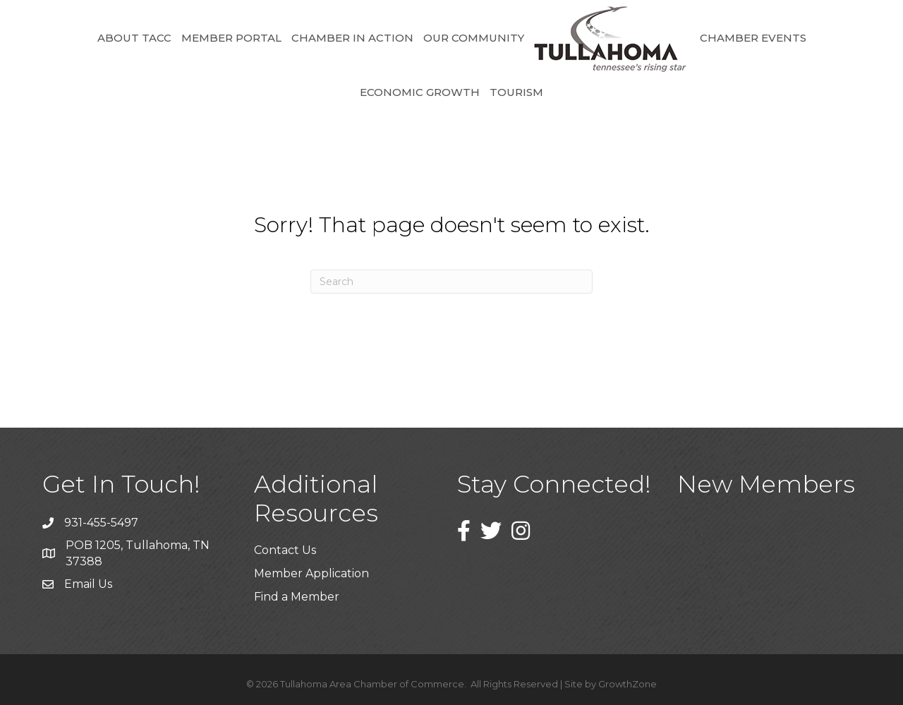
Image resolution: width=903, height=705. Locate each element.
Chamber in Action (352, 37)
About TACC (134, 37)
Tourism (516, 92)
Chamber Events (753, 37)
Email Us (88, 584)
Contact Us (285, 550)
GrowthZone (627, 683)
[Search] (451, 282)
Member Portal (231, 37)
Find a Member (296, 596)
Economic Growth (420, 92)
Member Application (311, 573)
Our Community (473, 37)
